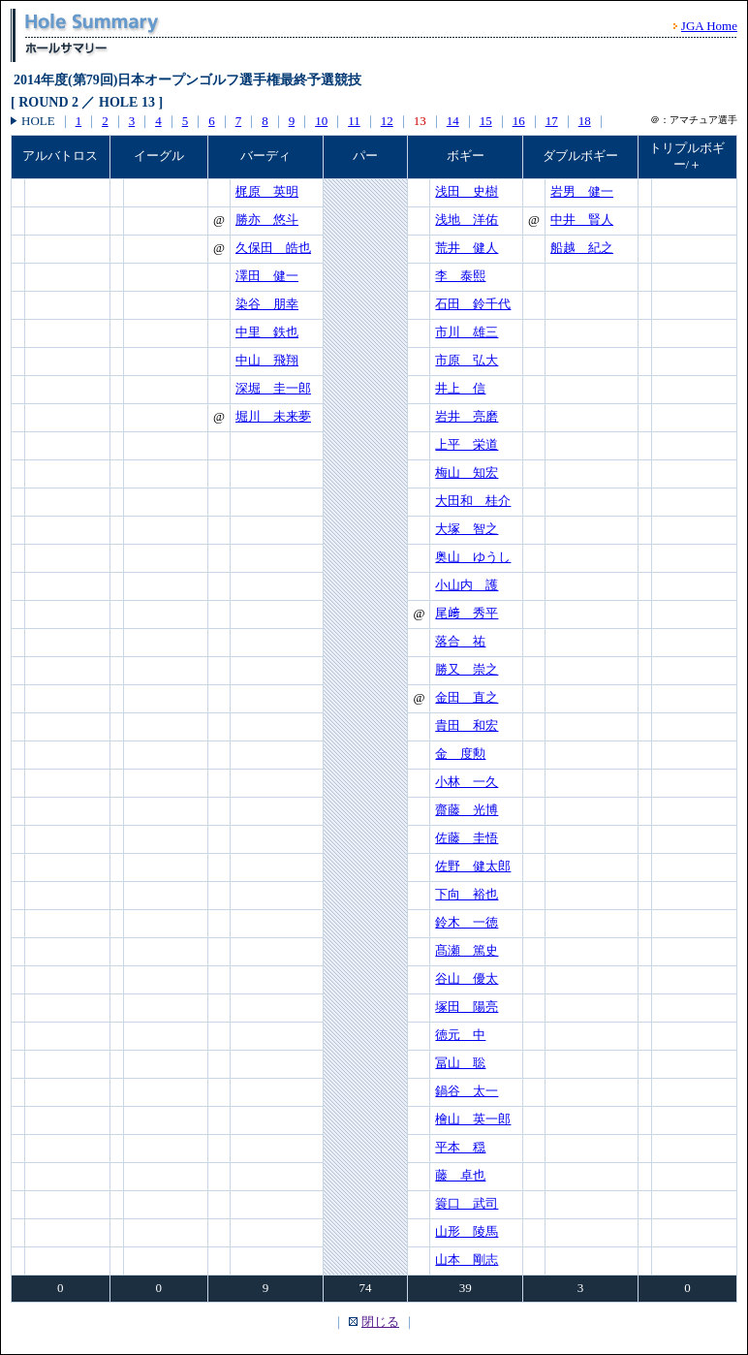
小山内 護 (466, 585)
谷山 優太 (466, 978)
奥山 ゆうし (473, 557)
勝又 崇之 (466, 669)
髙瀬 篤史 (466, 950)
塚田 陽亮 (466, 1006)
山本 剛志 (466, 1259)
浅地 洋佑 (466, 219)
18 (584, 120)
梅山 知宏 (466, 472)
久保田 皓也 (273, 247)
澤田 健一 (266, 275)
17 (551, 120)
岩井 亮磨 (466, 416)
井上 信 (460, 388)
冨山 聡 (460, 1063)
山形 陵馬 (466, 1231)
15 (486, 120)
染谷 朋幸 (266, 304)
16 (519, 120)
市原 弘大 (466, 360)
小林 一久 (466, 781)
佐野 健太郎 (473, 866)
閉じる (380, 1321)
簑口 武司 (466, 1203)
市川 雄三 (466, 332)
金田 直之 (466, 697)
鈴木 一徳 (466, 922)
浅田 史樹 (466, 191)
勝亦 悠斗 (266, 219)
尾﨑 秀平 (466, 613)
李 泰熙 (460, 275)
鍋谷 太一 (466, 1091)
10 (321, 120)
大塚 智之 (466, 528)
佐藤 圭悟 (466, 838)
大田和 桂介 (473, 500)
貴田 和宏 (466, 725)
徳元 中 (460, 1034)
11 (354, 120)
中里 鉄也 (266, 332)
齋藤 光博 (466, 810)
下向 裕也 (466, 894)
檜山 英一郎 (473, 1119)
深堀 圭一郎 (273, 388)
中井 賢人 (581, 219)
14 (453, 120)
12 (387, 120)
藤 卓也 (460, 1175)
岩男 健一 (581, 191)
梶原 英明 (266, 191)
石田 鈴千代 (473, 304)
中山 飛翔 (266, 360)
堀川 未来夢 (273, 416)
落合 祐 (460, 641)
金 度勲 (460, 753)
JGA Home (709, 25)
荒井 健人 (466, 247)
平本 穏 (460, 1147)
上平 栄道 (466, 444)
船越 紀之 (581, 247)
